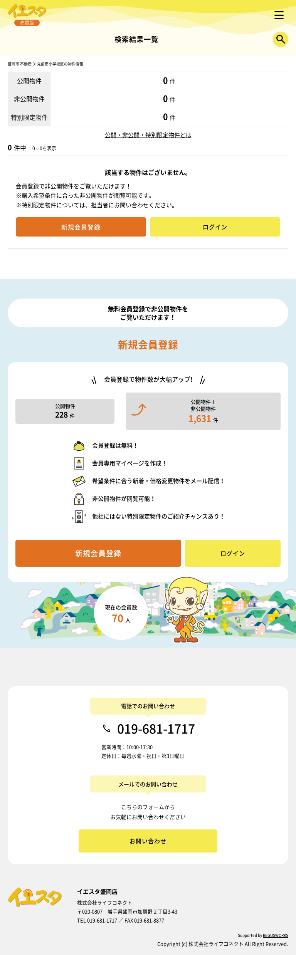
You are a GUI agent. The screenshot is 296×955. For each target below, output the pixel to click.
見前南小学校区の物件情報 (60, 64)
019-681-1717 (156, 728)
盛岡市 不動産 (20, 64)
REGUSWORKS (275, 935)
